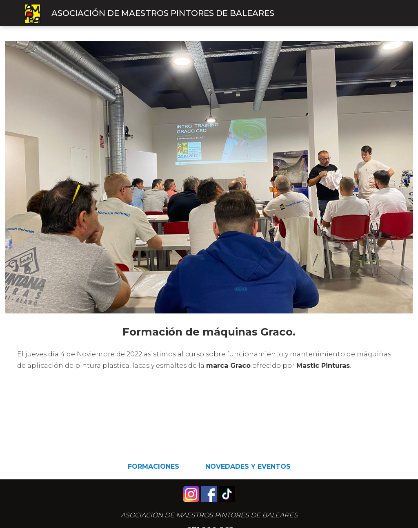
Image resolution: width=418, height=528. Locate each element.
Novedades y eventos (248, 466)
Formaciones (153, 466)
